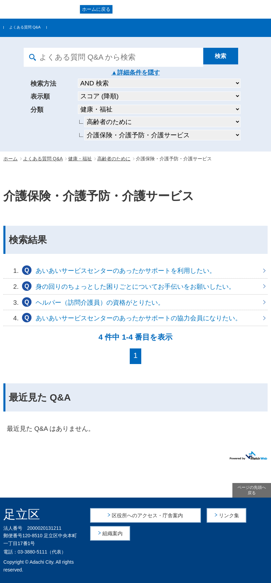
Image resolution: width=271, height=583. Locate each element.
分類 (36, 109)
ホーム (10, 158)
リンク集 (229, 515)
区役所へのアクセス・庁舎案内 (148, 515)
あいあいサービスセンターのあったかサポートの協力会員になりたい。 (135, 318)
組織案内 (113, 533)
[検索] (225, 57)
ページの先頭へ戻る (251, 490)
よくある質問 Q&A (25, 27)
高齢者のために (113, 158)
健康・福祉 (80, 158)
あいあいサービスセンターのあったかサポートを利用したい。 (135, 270)
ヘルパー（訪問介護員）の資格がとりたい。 (135, 302)
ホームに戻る (96, 9)
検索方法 (43, 83)
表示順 (40, 96)
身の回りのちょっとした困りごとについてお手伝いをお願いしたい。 (135, 286)
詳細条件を (132, 72)
